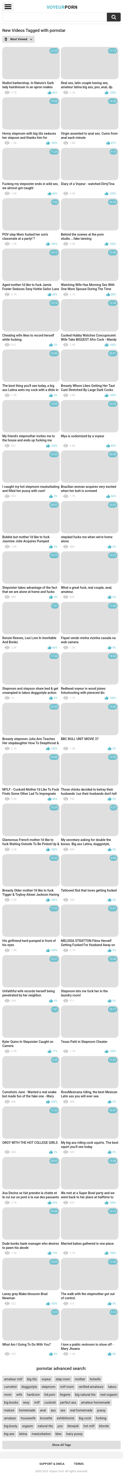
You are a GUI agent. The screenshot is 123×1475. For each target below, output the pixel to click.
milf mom (67, 1387)
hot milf (89, 1426)
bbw (59, 1434)
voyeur (46, 1379)
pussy (101, 1410)
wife (19, 1394)
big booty (11, 1426)
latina (23, 1434)
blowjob (73, 1426)
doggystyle (29, 1387)
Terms (79, 1464)
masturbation (41, 1434)
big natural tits (85, 1394)
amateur (10, 1418)
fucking (101, 1418)
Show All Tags (61, 1445)
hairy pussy (74, 1434)
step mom (63, 1379)
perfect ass (68, 1402)
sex (63, 1410)
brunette (46, 1418)
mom (8, 1394)
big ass (9, 1434)
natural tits (45, 1426)
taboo (112, 1387)
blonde (104, 1426)
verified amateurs (90, 1387)
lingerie (65, 1394)
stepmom (48, 1387)
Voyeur (62, 7)
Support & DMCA (51, 1464)
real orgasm (108, 1394)
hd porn (49, 1394)
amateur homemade (95, 1402)
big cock (85, 1418)
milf (37, 1402)
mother (80, 1379)
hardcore (33, 1394)
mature (9, 1410)
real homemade (81, 1410)
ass (53, 1410)
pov (60, 1426)
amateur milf (13, 1379)
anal (43, 1410)
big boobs (11, 1402)
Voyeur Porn (56, 1471)
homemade (27, 1410)
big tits (32, 1379)
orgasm (27, 1426)
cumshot (10, 1387)
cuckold (50, 1402)
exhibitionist (65, 1418)
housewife (28, 1418)
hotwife (95, 1379)
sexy (26, 1402)
